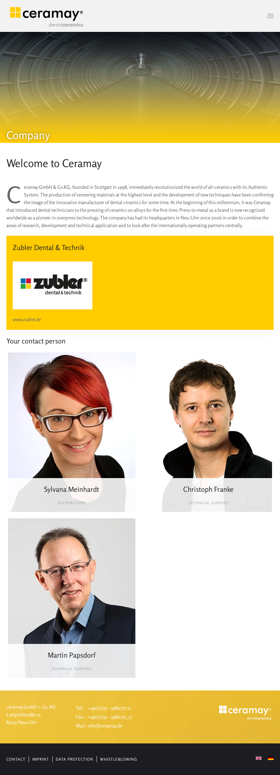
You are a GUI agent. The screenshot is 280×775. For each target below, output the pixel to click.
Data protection (74, 759)
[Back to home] (47, 16)
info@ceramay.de (105, 726)
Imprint (40, 759)
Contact (15, 759)
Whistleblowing (118, 759)
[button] (270, 16)
